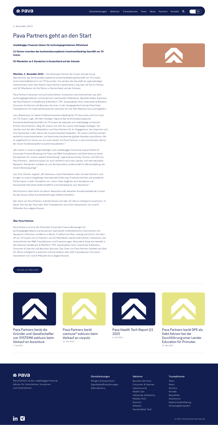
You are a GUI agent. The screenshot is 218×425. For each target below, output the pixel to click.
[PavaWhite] (24, 10)
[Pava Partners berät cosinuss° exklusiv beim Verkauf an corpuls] (84, 293)
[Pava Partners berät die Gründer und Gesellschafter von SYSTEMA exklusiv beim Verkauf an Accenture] (34, 293)
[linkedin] (15, 418)
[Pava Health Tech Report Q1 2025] (133, 293)
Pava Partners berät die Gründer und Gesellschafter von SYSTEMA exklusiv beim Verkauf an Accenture (33, 335)
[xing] (22, 418)
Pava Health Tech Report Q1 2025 (132, 331)
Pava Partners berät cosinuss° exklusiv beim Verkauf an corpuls (80, 333)
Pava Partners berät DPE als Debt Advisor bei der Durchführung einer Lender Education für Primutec (182, 335)
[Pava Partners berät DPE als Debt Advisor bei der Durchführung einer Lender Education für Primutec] (183, 293)
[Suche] (185, 11)
